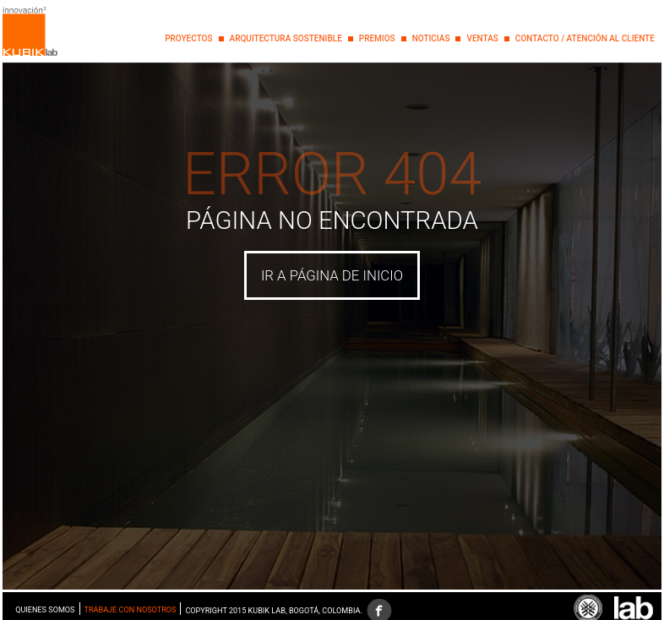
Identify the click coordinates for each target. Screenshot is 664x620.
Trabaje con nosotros (130, 610)
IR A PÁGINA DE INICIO (332, 275)
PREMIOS (377, 38)
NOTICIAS (431, 38)
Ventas (482, 38)
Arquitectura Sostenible (286, 38)
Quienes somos (44, 610)
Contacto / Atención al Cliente (585, 38)
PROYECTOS (188, 38)
